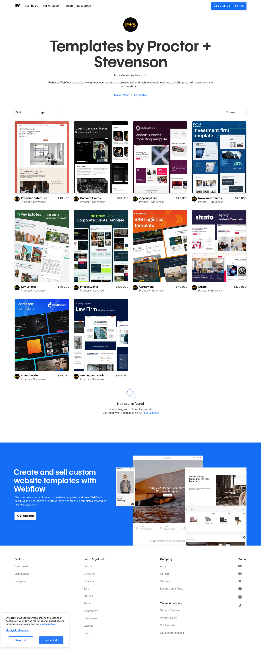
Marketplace (121, 95)
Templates (140, 95)
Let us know (151, 412)
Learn (69, 5)
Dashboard (32, 5)
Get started (229, 5)
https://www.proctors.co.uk (130, 75)
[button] (52, 6)
